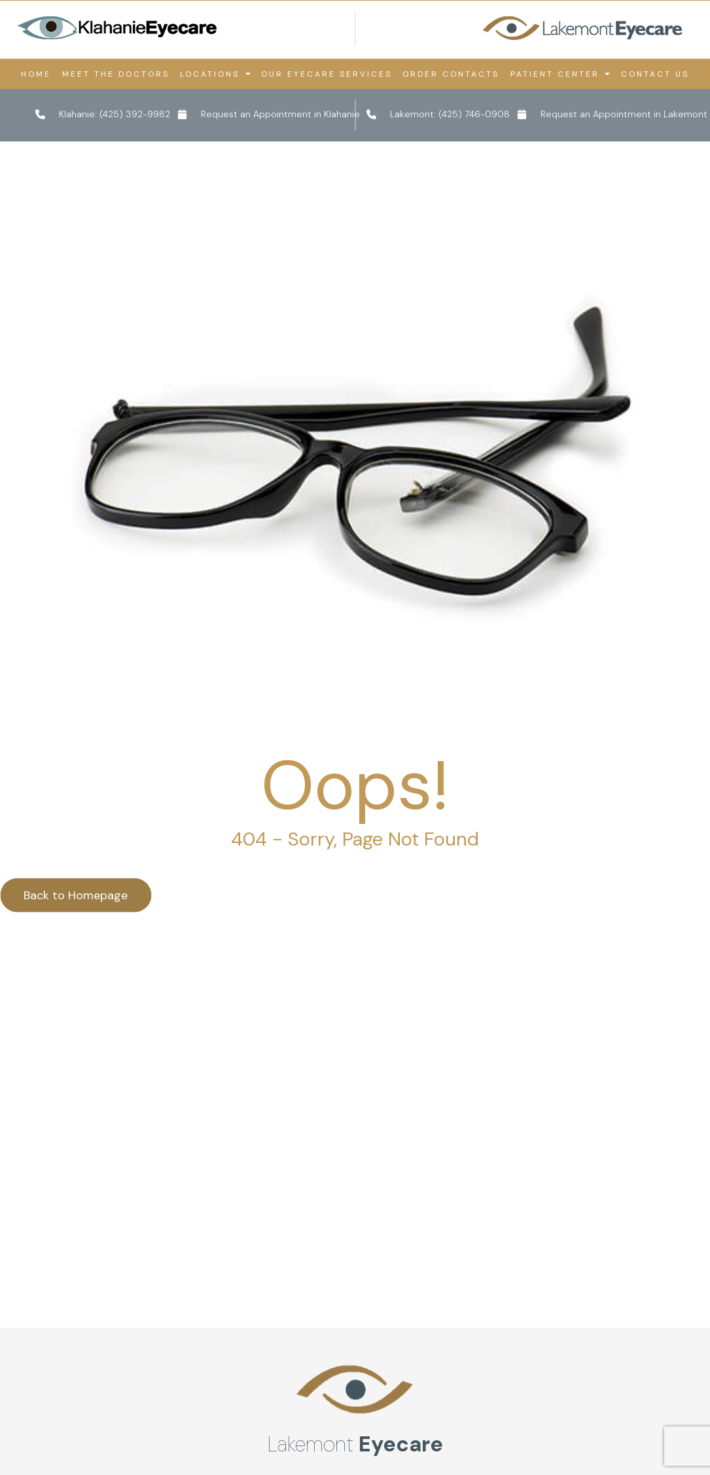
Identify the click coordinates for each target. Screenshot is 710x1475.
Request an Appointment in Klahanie (280, 114)
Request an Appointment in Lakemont (624, 114)
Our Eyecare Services (326, 74)
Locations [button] (215, 74)
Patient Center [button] (560, 74)
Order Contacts (450, 74)
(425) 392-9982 (134, 114)
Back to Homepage (76, 1040)
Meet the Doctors (115, 74)
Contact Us (655, 74)
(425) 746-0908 (474, 114)
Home (36, 74)
